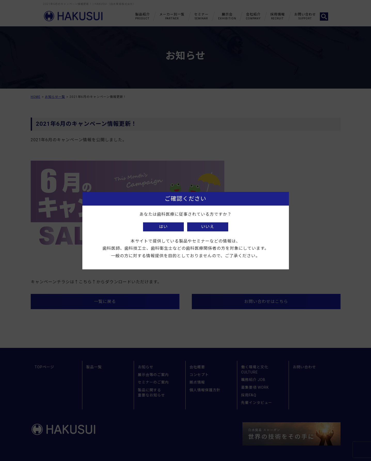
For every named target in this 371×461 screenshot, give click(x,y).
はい (163, 226)
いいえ (207, 226)
